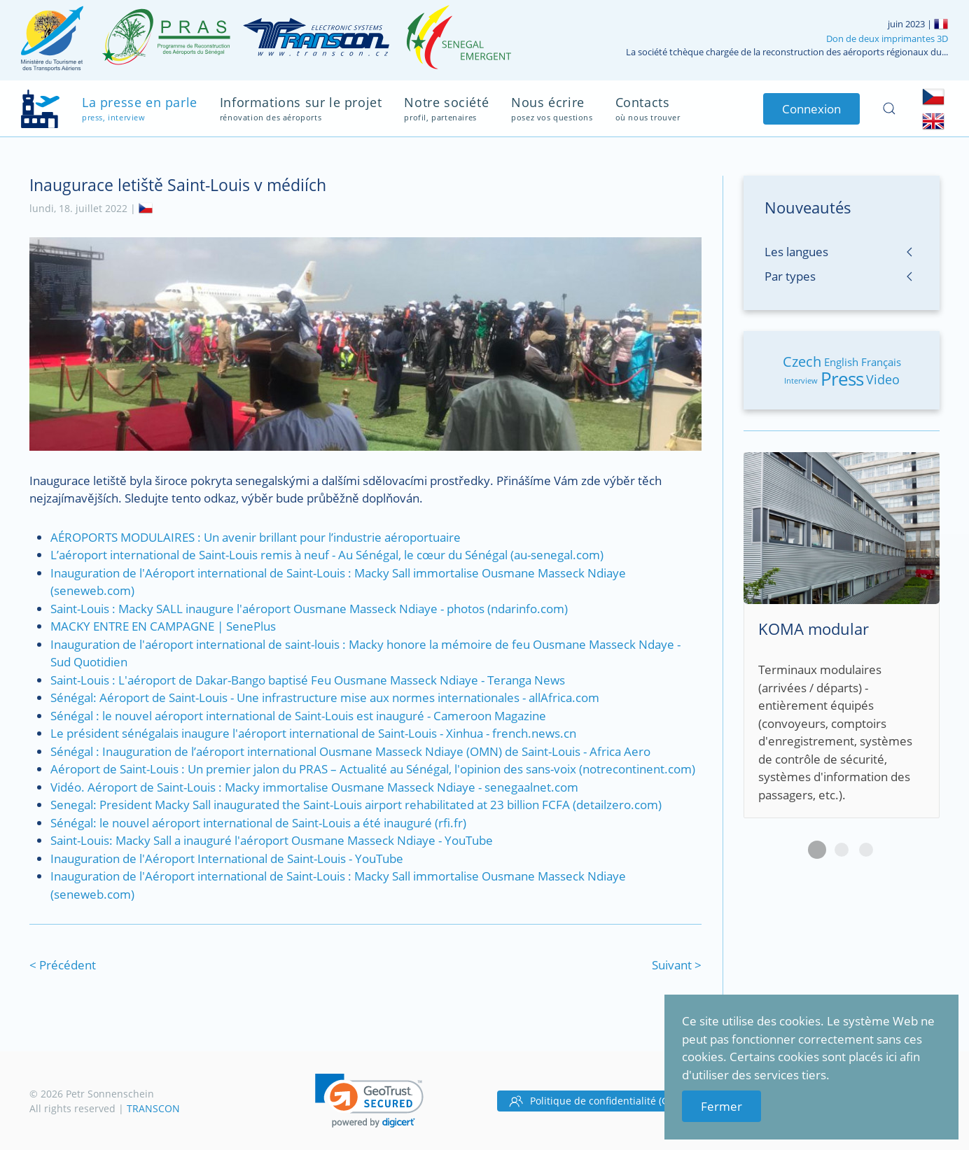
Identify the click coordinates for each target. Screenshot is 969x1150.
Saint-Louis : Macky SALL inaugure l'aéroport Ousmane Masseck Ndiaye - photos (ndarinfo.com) (309, 609)
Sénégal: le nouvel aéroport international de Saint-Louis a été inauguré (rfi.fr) (258, 823)
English (841, 362)
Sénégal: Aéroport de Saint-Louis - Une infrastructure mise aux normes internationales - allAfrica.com (324, 697)
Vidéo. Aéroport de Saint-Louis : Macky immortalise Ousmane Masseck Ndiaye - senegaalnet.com (314, 787)
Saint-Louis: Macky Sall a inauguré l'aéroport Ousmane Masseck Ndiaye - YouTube (271, 840)
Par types (790, 276)
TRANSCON (153, 1108)
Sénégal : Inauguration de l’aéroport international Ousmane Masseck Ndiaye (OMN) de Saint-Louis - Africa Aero (350, 751)
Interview (801, 380)
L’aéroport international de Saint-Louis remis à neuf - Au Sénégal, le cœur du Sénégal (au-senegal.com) (327, 555)
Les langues (796, 252)
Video (883, 379)
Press (842, 378)
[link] (369, 1100)
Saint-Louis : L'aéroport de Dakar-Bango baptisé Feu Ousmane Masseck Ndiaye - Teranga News (307, 680)
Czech (802, 361)
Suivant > (677, 965)
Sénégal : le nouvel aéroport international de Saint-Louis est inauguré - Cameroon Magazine (298, 716)
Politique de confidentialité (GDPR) (599, 1101)
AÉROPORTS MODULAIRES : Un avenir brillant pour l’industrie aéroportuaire (255, 537)
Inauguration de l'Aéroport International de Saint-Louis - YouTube (226, 858)
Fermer (721, 1106)
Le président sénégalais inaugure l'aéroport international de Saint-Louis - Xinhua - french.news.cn (313, 733)
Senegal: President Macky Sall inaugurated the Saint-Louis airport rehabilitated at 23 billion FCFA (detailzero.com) (356, 805)
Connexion (811, 109)
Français (881, 362)
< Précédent (62, 965)
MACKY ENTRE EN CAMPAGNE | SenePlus (163, 626)
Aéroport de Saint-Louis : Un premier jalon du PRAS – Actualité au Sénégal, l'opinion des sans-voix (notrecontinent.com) (372, 769)
